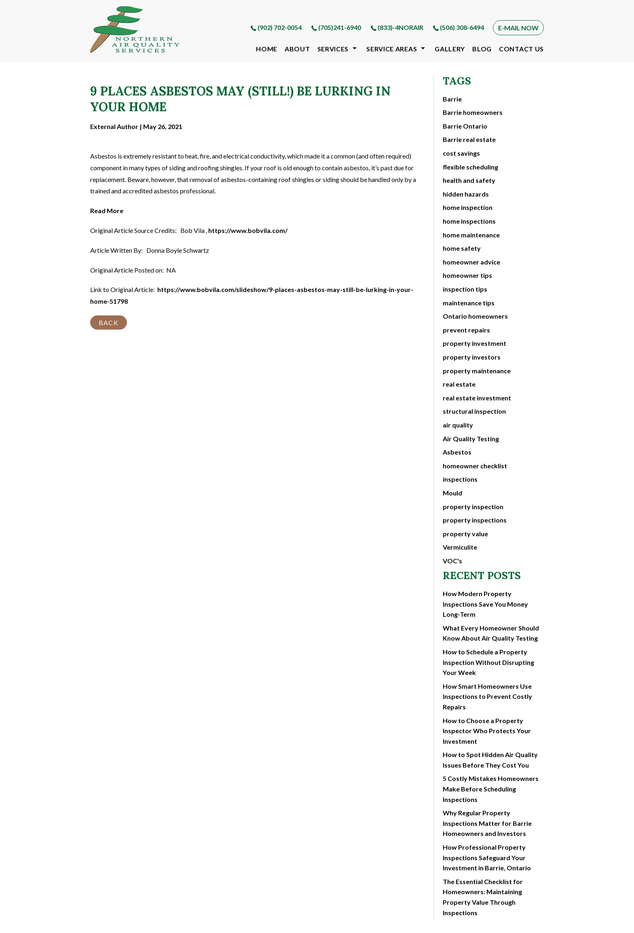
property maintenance (477, 370)
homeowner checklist (475, 466)
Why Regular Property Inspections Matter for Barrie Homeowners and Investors (487, 823)
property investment (474, 343)
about (297, 49)
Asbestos (457, 452)
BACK (108, 322)
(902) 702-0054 (280, 27)
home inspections (469, 221)
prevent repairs (466, 330)
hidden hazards (466, 194)
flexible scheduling (470, 167)
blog (482, 49)
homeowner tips (467, 275)
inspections (460, 479)
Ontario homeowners (475, 316)
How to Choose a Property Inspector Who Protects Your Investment (487, 731)
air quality (458, 425)
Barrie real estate (469, 139)
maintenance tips (469, 303)
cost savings (461, 153)
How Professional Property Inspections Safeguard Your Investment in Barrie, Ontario (487, 857)
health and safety (469, 180)
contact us (521, 49)
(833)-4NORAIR (400, 27)
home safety (462, 248)
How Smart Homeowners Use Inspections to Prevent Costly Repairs (487, 696)
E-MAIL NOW (518, 28)
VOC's (452, 561)
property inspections (475, 520)
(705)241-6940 (339, 27)
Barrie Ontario (465, 126)
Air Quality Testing (471, 438)
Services (333, 49)
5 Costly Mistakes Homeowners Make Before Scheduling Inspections (491, 788)
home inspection (467, 207)
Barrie (452, 99)
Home (266, 49)
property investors (472, 357)
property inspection (473, 506)
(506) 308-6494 (462, 27)
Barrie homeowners (473, 112)
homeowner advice (471, 262)
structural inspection (474, 411)
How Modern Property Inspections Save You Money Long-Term (485, 604)
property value (465, 533)
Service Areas (391, 49)
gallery (450, 49)
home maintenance (471, 235)
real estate (459, 384)
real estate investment (477, 398)
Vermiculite (460, 547)
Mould (452, 493)
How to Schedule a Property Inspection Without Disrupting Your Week (488, 662)
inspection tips (465, 289)
